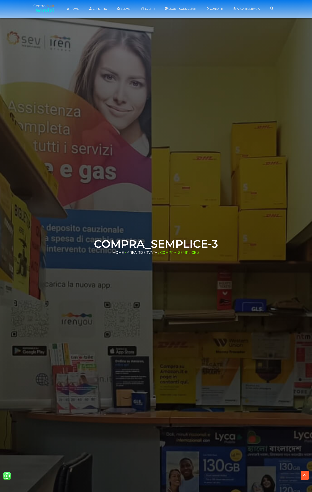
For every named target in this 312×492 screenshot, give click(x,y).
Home (118, 253)
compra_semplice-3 (156, 244)
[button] (271, 10)
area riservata (142, 253)
